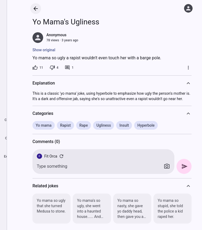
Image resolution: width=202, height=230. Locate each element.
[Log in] (188, 8)
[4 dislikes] (54, 67)
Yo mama (44, 125)
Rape (83, 125)
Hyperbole (146, 125)
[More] (188, 67)
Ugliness (103, 125)
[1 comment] (69, 67)
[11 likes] (37, 67)
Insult (124, 125)
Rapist (65, 125)
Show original (43, 50)
